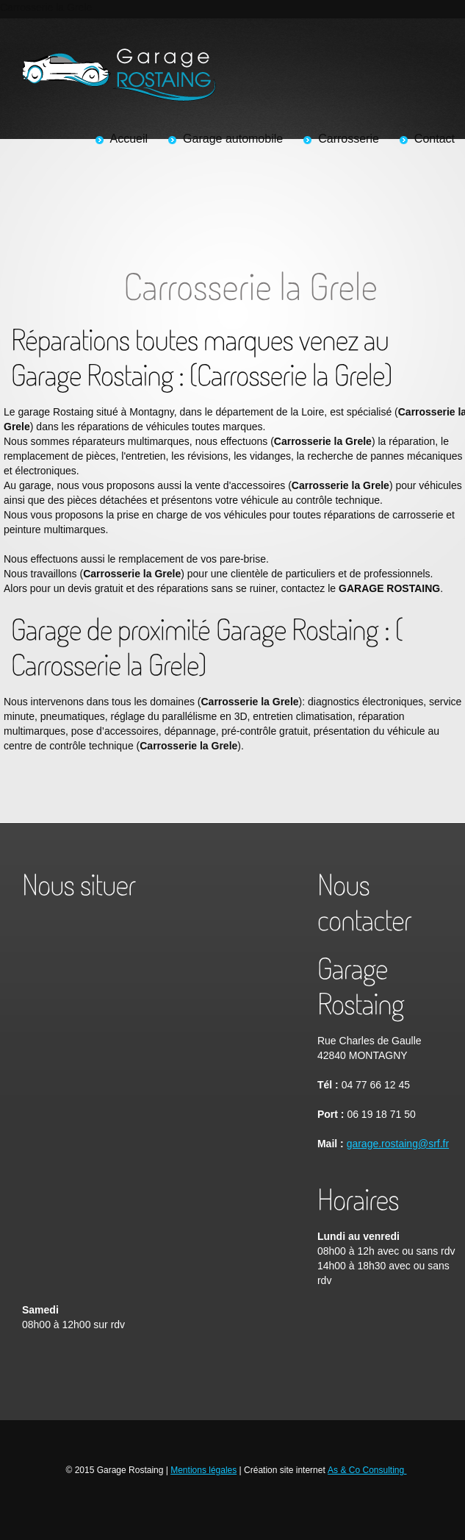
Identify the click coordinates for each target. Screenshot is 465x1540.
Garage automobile (233, 138)
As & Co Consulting (367, 1470)
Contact (434, 138)
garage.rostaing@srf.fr (398, 1143)
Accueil (129, 138)
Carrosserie (348, 138)
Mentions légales (203, 1470)
